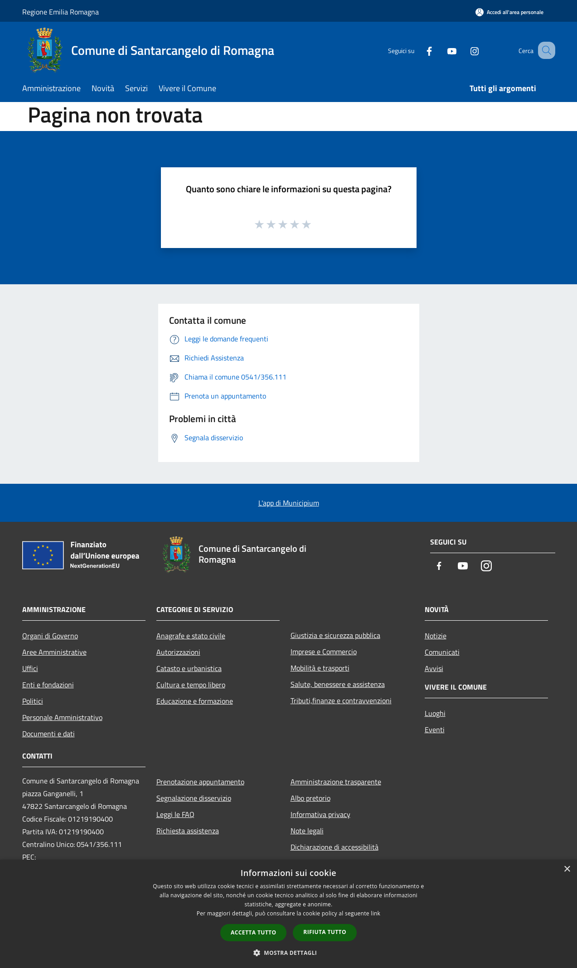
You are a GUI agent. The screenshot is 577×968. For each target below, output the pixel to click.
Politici (32, 701)
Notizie (435, 635)
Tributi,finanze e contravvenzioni (341, 700)
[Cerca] (544, 50)
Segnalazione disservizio (193, 798)
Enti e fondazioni (48, 684)
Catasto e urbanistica (189, 668)
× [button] (566, 869)
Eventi (435, 729)
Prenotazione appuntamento (200, 781)
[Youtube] (441, 50)
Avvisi (434, 668)
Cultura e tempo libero (190, 684)
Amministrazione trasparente (336, 781)
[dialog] (288, 914)
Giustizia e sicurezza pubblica (335, 635)
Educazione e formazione (194, 701)
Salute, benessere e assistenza (338, 684)
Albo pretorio (310, 798)
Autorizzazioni (178, 652)
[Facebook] (418, 50)
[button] (288, 952)
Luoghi (435, 713)
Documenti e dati (48, 733)
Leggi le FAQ (175, 814)
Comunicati (442, 652)
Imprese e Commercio (324, 651)
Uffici (30, 668)
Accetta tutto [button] (253, 932)
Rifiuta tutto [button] (324, 932)
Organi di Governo (50, 635)
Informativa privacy (320, 814)
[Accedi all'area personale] (509, 12)
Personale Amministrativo (62, 717)
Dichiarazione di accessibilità (334, 847)
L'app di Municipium (288, 502)
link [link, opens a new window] (375, 913)
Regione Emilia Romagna (60, 11)
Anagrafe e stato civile (190, 635)
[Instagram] (464, 50)
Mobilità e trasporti (320, 667)
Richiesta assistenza (187, 830)
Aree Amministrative (54, 652)
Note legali (307, 830)
